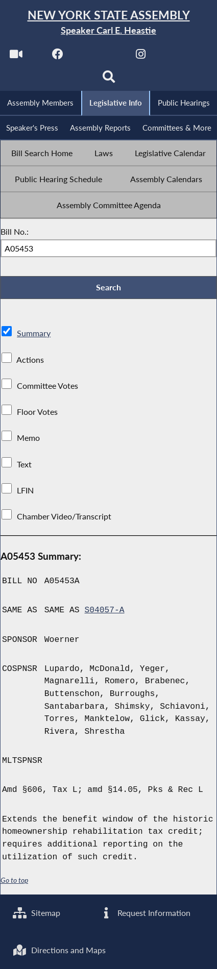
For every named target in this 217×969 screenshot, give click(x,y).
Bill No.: (15, 232)
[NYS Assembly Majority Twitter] (99, 56)
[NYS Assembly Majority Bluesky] (182, 56)
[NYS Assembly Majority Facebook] (57, 56)
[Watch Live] (15, 56)
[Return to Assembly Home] (108, 22)
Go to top (14, 881)
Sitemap (36, 912)
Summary (34, 334)
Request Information (144, 912)
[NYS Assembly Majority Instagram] (140, 56)
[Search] (108, 79)
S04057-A (105, 611)
